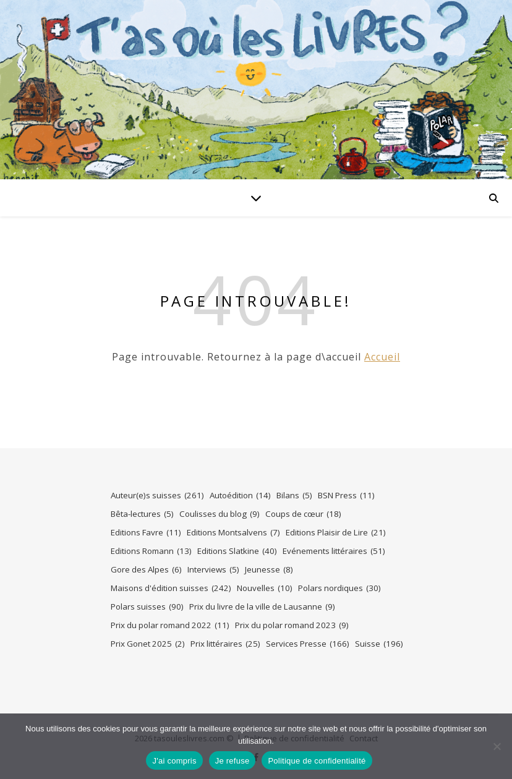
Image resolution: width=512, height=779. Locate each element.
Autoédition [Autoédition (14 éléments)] (240, 495)
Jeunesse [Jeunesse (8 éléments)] (269, 570)
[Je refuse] (496, 746)
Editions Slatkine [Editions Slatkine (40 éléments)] (237, 551)
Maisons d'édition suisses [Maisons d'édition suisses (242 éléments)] (171, 588)
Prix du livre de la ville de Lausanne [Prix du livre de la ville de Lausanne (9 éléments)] (262, 607)
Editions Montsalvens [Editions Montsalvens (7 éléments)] (233, 533)
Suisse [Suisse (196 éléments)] (379, 644)
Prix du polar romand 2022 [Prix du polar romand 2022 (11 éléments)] (170, 625)
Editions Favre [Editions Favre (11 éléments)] (146, 533)
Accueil (382, 357)
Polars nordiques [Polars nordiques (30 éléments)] (339, 588)
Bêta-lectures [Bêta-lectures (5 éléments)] (142, 514)
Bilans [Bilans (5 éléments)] (294, 495)
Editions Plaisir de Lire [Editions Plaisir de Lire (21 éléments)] (336, 533)
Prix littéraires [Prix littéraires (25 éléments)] (225, 644)
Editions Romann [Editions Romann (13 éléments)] (151, 551)
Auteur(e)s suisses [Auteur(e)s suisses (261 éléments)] (157, 495)
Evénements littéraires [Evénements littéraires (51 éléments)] (334, 551)
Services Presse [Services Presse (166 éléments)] (307, 644)
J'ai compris (174, 760)
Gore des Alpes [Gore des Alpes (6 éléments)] (146, 570)
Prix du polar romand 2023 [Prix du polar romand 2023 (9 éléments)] (292, 625)
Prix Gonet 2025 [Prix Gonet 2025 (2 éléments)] (148, 644)
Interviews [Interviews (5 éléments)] (213, 570)
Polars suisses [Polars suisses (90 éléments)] (147, 607)
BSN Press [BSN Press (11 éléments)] (346, 495)
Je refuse (232, 760)
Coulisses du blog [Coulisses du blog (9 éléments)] (219, 514)
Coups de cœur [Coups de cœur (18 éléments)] (303, 514)
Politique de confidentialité (316, 760)
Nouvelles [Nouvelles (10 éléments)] (264, 588)
